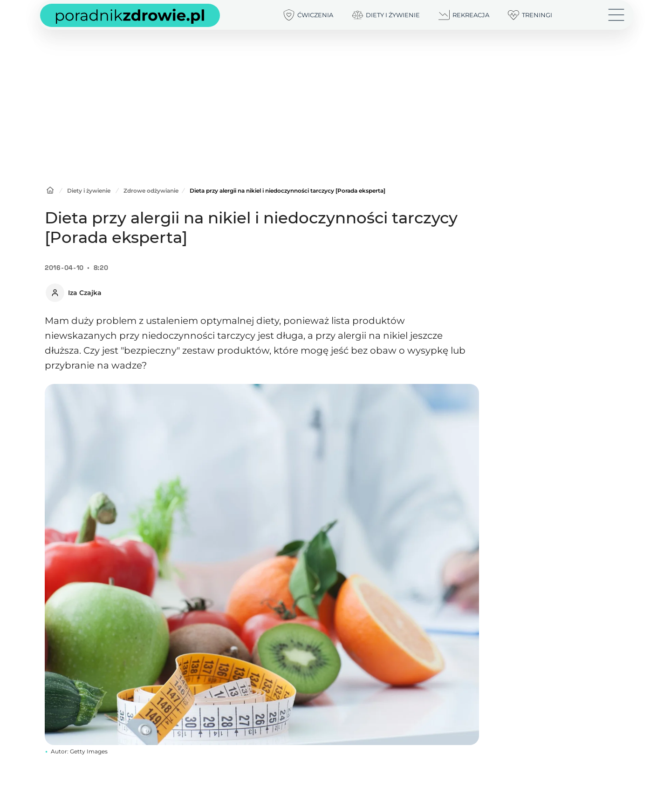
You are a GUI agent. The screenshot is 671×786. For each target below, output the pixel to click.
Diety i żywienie (88, 190)
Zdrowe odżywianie (150, 190)
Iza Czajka (85, 292)
